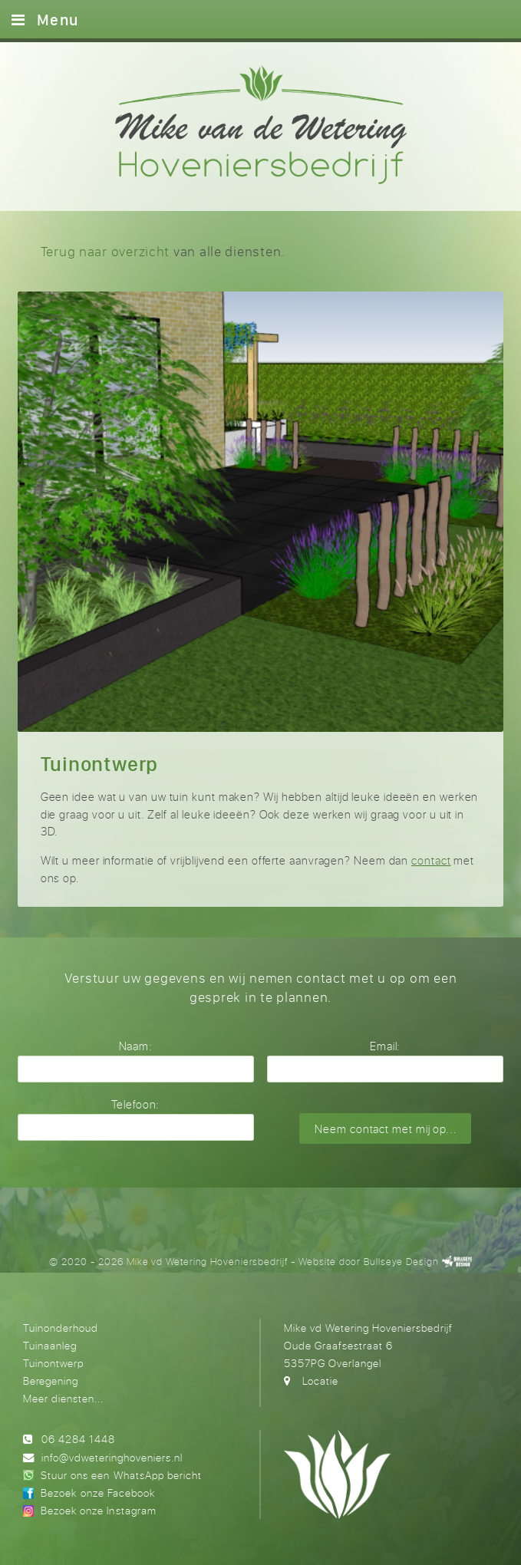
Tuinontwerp (53, 1363)
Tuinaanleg (50, 1345)
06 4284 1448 (78, 1439)
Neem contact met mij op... (386, 1129)
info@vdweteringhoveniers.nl (112, 1457)
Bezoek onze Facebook (97, 1492)
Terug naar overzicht (105, 251)
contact (430, 860)
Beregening (50, 1380)
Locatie (320, 1380)
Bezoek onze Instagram (98, 1510)
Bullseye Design (401, 1261)
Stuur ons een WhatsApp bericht (121, 1475)
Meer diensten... (63, 1398)
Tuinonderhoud (60, 1327)
